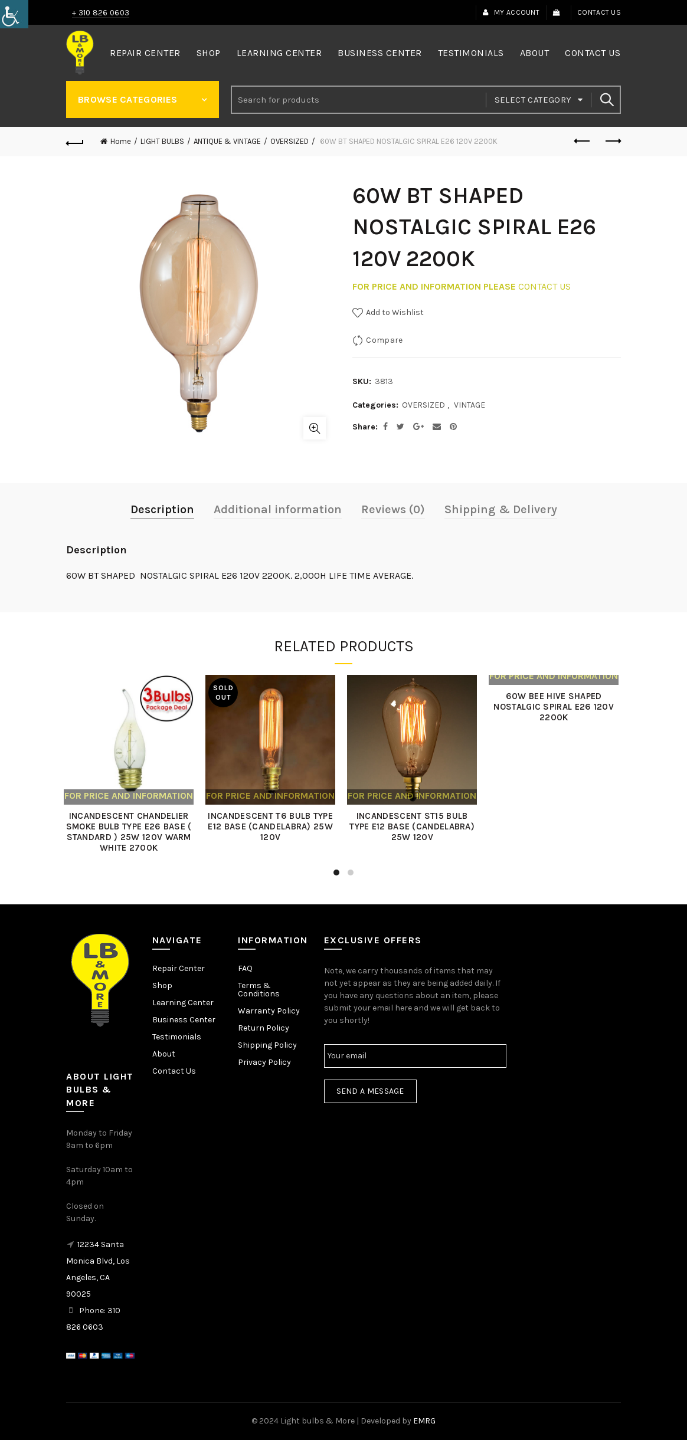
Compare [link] (384, 340)
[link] (14, 14)
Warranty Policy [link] (269, 1011)
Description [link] (162, 509)
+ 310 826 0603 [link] (100, 12)
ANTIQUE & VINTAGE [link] (227, 141)
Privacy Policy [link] (264, 1062)
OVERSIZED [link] (289, 141)
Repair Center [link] (145, 52)
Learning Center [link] (279, 52)
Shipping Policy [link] (267, 1045)
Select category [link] (533, 99)
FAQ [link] (245, 968)
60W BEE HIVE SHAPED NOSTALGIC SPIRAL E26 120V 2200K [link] (556, 707)
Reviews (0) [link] (393, 509)
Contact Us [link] (599, 12)
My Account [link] (510, 12)
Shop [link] (209, 52)
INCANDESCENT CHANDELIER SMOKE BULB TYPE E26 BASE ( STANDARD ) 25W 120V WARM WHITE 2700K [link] (131, 832)
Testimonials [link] (471, 52)
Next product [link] (612, 141)
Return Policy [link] (263, 1028)
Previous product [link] (583, 141)
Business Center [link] (380, 52)
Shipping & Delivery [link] (500, 509)
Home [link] (120, 141)
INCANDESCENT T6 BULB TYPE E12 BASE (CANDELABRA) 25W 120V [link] (272, 826)
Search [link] (606, 100)
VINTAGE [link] (469, 405)
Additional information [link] (278, 509)
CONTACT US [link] (544, 286)
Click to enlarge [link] (314, 428)
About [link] (534, 52)
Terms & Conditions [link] (259, 989)
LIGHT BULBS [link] (162, 141)
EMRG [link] (424, 1421)
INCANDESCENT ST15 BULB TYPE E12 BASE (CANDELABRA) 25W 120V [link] (414, 826)
